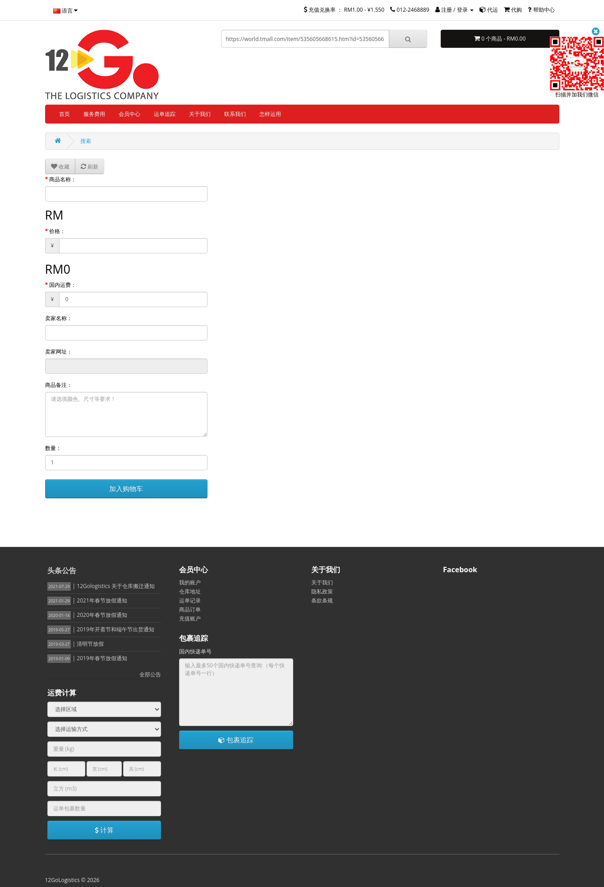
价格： (57, 231)
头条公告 (61, 570)
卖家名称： (58, 318)
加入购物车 (126, 488)
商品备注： (58, 385)
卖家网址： (58, 351)
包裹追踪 (236, 739)
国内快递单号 (195, 651)
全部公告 (150, 674)
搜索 (85, 141)
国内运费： (62, 285)
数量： (53, 448)
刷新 (89, 166)
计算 (104, 829)
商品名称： (62, 179)
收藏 (60, 166)
